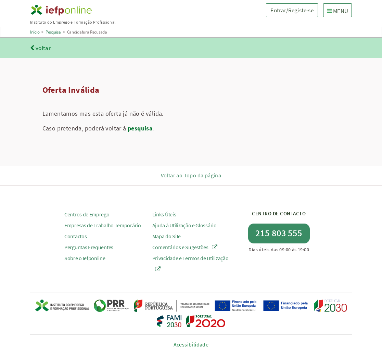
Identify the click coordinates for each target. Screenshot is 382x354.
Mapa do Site (166, 236)
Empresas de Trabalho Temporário (102, 225)
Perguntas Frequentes (88, 247)
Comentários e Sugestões (185, 247)
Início (34, 32)
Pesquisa (53, 32)
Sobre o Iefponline (84, 258)
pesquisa (140, 128)
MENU (339, 11)
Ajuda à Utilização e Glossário (184, 225)
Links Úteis (164, 214)
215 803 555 (278, 233)
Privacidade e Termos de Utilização (190, 263)
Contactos (75, 236)
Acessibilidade (191, 344)
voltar (40, 48)
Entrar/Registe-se (291, 10)
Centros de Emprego (87, 214)
